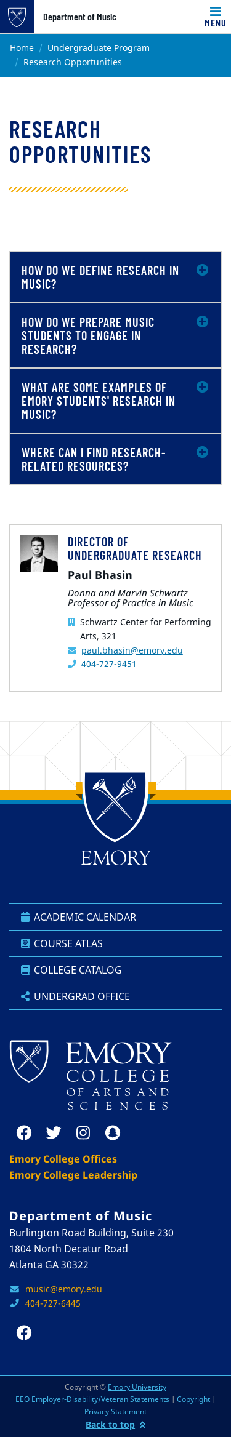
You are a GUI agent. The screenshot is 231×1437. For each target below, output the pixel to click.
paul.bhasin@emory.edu (132, 650)
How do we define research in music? (100, 277)
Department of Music (79, 17)
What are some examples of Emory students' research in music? (99, 401)
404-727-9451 (109, 664)
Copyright (193, 1399)
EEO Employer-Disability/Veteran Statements (92, 1399)
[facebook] (24, 1133)
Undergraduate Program (98, 48)
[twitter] (53, 1133)
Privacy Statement (115, 1411)
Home (22, 48)
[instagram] (83, 1133)
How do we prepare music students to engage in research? (88, 335)
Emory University (137, 1387)
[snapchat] (113, 1133)
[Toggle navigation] (215, 16)
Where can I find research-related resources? (94, 459)
